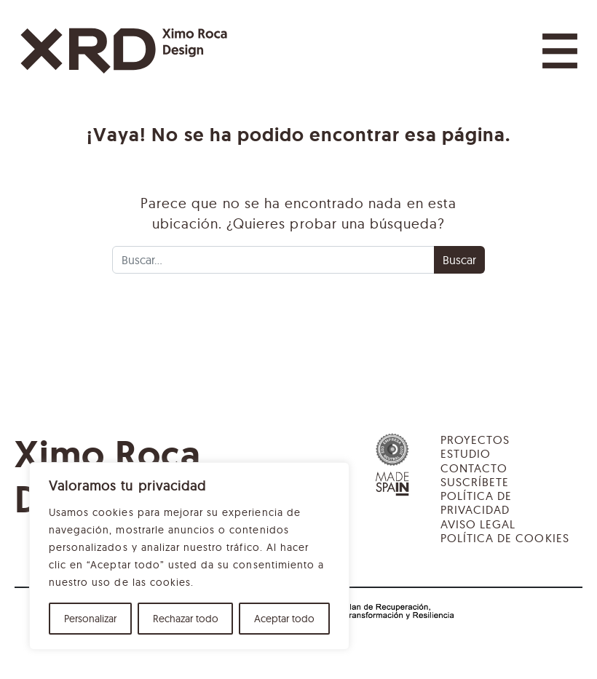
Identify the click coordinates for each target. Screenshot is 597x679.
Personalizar (90, 618)
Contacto (473, 468)
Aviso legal (477, 524)
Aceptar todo (284, 618)
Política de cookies (504, 538)
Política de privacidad (476, 502)
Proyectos (475, 439)
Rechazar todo (185, 618)
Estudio (465, 453)
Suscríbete (474, 481)
